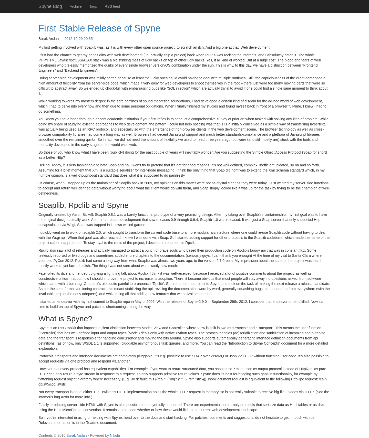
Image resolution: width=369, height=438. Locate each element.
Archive (76, 6)
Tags (93, 6)
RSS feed (112, 6)
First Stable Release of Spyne (99, 28)
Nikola (115, 435)
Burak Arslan (76, 435)
